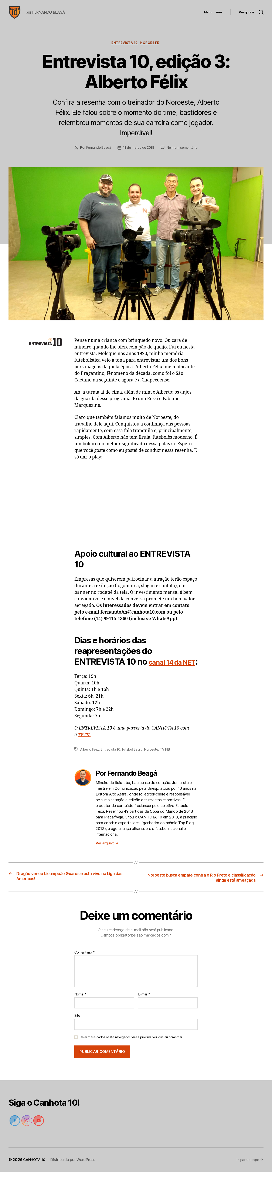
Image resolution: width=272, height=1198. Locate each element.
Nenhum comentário (139, 163)
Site (77, 1042)
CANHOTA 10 (35, 1186)
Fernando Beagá (119, 155)
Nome (80, 1021)
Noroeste (151, 50)
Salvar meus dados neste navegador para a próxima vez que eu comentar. (131, 1063)
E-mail (144, 1021)
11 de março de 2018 (160, 155)
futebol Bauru (135, 775)
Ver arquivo (107, 869)
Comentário (84, 979)
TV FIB (85, 761)
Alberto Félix (90, 775)
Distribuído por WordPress (74, 1186)
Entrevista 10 (124, 50)
